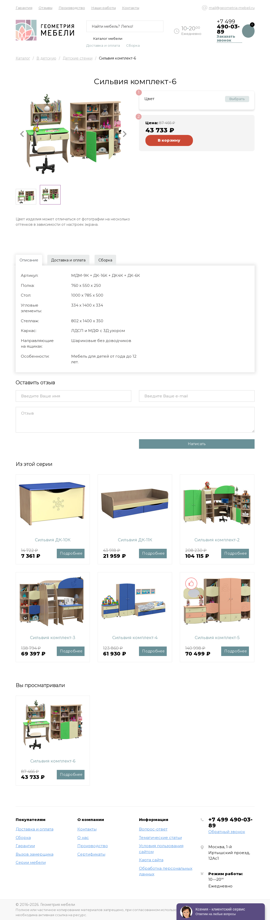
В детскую (46, 58)
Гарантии (25, 845)
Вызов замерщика (34, 854)
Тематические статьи (160, 837)
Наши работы (103, 8)
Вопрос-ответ (153, 829)
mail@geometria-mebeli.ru (232, 8)
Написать (197, 444)
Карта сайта (151, 859)
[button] (22, 134)
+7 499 (230, 822)
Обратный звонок (226, 831)
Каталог (23, 58)
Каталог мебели (104, 38)
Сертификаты (91, 854)
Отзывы (45, 8)
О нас (83, 837)
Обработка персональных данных (165, 871)
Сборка (133, 45)
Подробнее (71, 553)
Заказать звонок (226, 39)
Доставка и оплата (103, 45)
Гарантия (24, 8)
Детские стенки (77, 58)
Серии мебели (31, 862)
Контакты (130, 8)
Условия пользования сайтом (161, 848)
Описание (29, 260)
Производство (72, 8)
